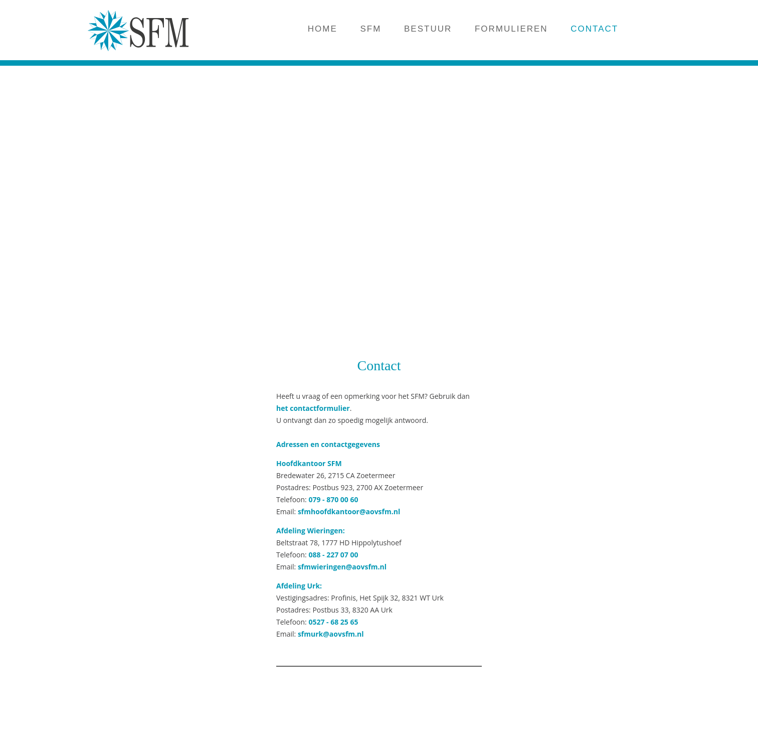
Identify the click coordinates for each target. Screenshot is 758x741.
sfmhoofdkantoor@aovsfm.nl (349, 511)
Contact (379, 365)
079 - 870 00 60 (333, 499)
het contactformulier (313, 408)
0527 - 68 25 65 (333, 622)
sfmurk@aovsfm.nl (331, 634)
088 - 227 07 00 (333, 554)
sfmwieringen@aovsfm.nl (342, 566)
